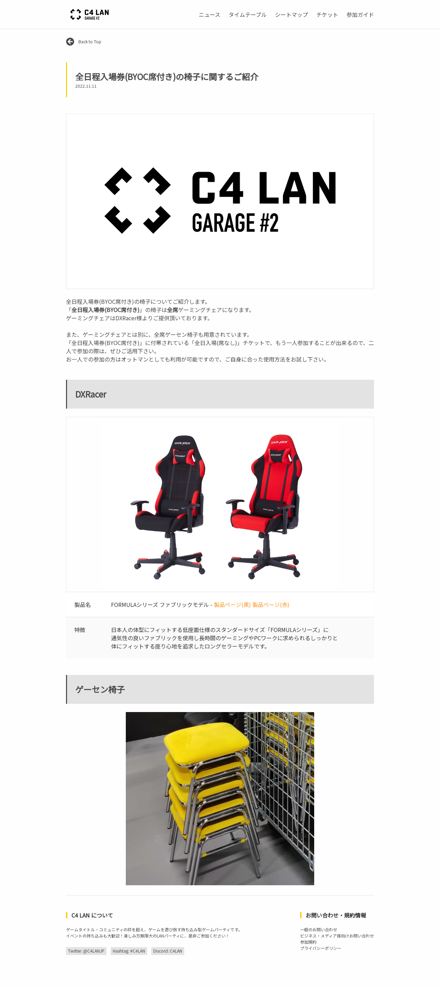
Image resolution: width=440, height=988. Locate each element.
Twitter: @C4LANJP (86, 951)
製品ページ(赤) (270, 604)
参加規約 (308, 942)
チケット (327, 14)
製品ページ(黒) (232, 604)
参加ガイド (360, 14)
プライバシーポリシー (320, 948)
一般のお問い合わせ (318, 929)
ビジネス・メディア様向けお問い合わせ (337, 936)
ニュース (209, 14)
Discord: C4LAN (167, 951)
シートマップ (291, 14)
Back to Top (83, 41)
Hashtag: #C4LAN (129, 951)
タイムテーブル (248, 14)
